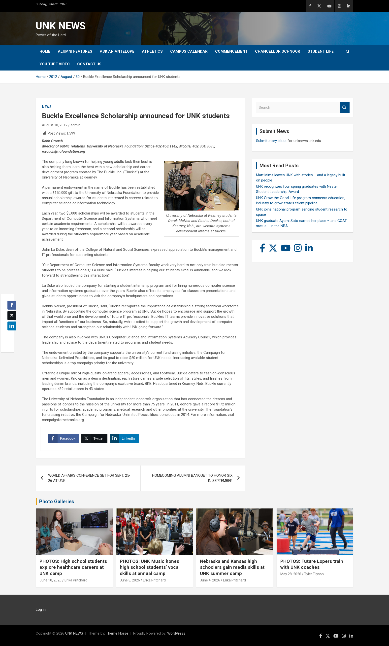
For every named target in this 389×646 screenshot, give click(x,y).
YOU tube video (54, 64)
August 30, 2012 (54, 125)
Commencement (231, 51)
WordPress (176, 633)
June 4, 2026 (210, 580)
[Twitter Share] (94, 438)
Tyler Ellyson (314, 574)
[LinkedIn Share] (124, 438)
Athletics (152, 51)
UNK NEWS (61, 26)
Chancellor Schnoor (277, 51)
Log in (41, 609)
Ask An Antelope (117, 51)
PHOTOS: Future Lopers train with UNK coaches (311, 564)
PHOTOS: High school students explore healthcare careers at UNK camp (73, 567)
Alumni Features (75, 51)
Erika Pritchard (76, 580)
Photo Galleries (56, 501)
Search (345, 107)
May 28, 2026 (290, 574)
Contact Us (89, 64)
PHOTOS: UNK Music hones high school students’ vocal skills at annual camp (150, 567)
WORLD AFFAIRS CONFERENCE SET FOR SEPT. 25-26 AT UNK (89, 478)
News (47, 107)
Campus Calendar (189, 51)
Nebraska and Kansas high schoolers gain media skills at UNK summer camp (232, 567)
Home (44, 51)
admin (75, 125)
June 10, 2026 (50, 580)
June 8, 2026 (130, 580)
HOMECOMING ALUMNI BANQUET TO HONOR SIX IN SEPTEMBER (192, 478)
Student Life (321, 51)
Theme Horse (117, 633)
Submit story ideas (271, 141)
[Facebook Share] (63, 438)
